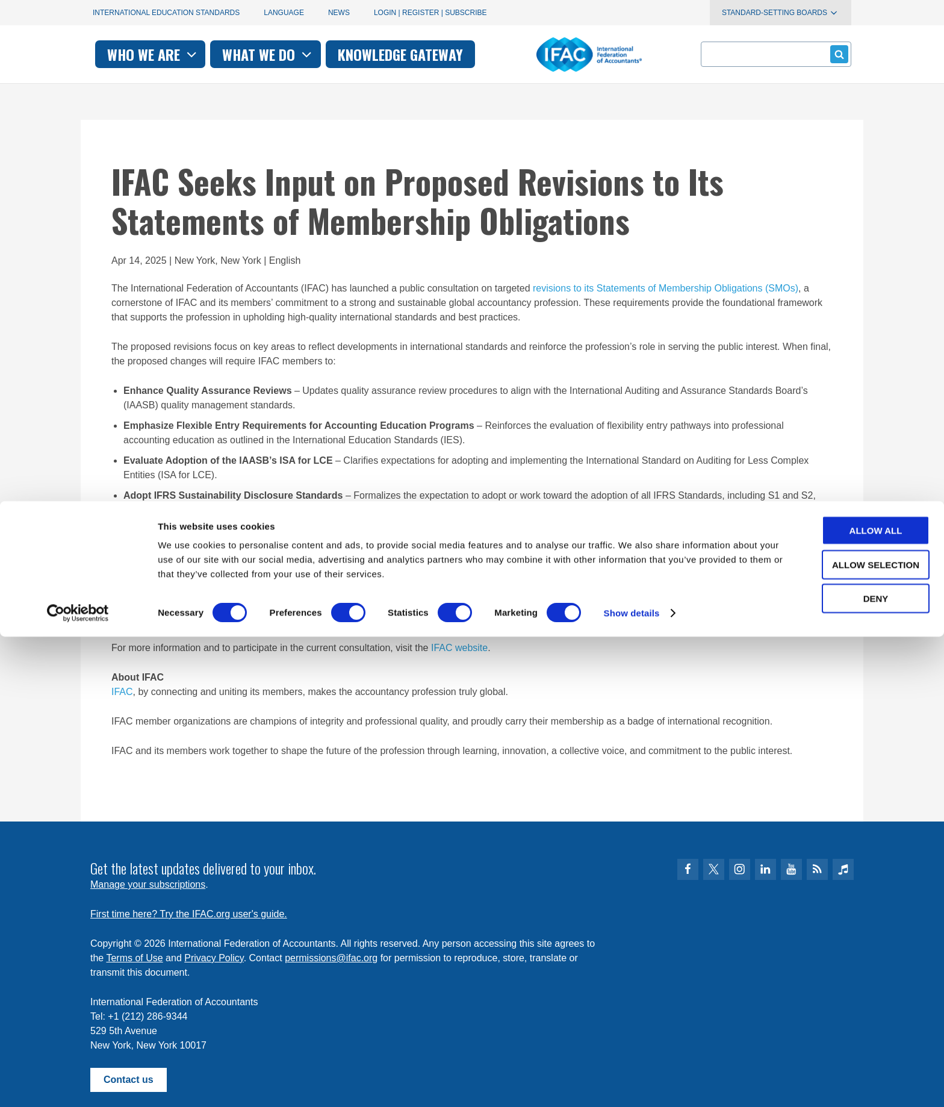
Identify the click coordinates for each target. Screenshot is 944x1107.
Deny (843, 1069)
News (339, 12)
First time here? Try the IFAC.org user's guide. (188, 914)
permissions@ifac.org (331, 958)
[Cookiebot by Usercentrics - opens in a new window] (78, 1083)
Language (284, 12)
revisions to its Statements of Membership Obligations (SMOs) (665, 288)
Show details (632, 1083)
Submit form (837, 54)
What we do (433, 54)
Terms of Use (134, 958)
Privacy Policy (213, 958)
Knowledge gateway (564, 54)
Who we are (318, 54)
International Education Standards (166, 12)
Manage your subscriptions (147, 884)
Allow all (843, 1001)
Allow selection (843, 1035)
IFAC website (459, 648)
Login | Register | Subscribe (430, 12)
